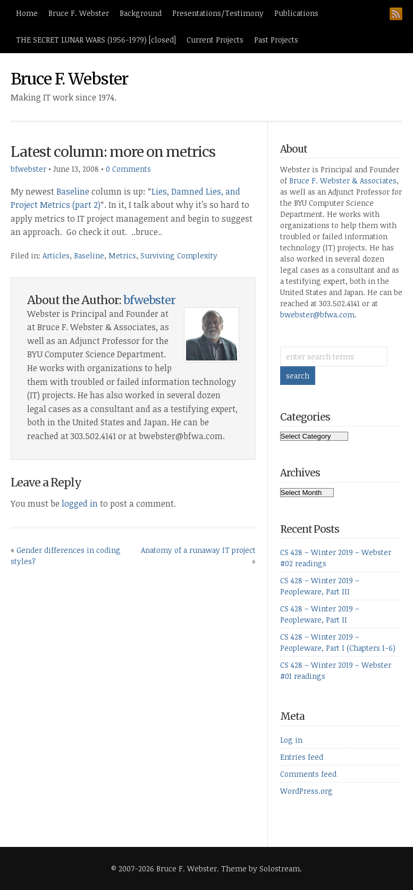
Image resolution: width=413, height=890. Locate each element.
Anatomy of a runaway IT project (198, 550)
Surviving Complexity (178, 255)
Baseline (72, 191)
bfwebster (28, 169)
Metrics (122, 255)
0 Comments (128, 169)
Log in (291, 740)
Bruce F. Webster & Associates (343, 180)
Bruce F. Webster (78, 13)
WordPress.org (306, 791)
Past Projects (276, 40)
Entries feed (301, 757)
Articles (56, 255)
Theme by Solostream (260, 868)
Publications (296, 13)
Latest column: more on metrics (113, 152)
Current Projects (215, 40)
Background (141, 13)
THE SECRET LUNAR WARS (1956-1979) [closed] (96, 40)
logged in (80, 503)
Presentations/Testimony (218, 13)
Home (27, 13)
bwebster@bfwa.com (317, 314)
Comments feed (308, 774)
